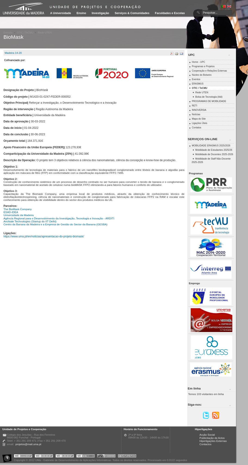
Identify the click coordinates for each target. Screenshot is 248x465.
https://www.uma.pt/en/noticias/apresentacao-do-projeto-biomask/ (43, 236)
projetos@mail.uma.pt (28, 444)
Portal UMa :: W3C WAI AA (85, 456)
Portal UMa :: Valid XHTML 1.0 (23, 456)
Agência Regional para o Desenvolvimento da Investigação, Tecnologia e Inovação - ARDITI (58, 218)
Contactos (205, 444)
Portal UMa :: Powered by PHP (106, 456)
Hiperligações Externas (213, 441)
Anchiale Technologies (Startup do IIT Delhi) (29, 221)
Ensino (81, 13)
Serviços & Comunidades (132, 13)
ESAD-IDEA (10, 212)
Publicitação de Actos (212, 438)
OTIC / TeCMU (25, 32)
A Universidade (60, 13)
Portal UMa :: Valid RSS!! (64, 456)
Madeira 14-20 (13, 52)
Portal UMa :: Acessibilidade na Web (8, 456)
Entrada (7, 32)
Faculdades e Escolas (170, 13)
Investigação (100, 13)
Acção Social (207, 434)
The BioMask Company (17, 209)
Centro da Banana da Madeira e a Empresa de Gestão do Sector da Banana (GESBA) (55, 224)
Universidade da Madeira (18, 215)
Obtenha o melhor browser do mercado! (127, 456)
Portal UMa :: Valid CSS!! (44, 456)
